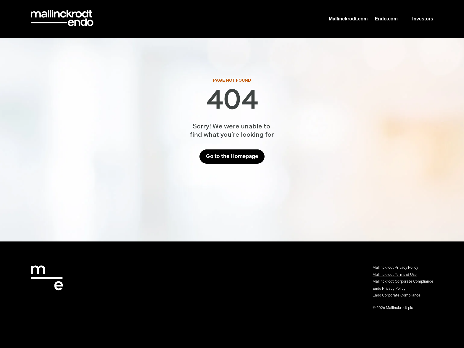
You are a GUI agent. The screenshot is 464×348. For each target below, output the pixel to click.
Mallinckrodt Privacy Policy (395, 267)
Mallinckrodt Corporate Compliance (403, 281)
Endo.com (386, 18)
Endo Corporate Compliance (396, 295)
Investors (422, 18)
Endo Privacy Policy (389, 288)
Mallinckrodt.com (348, 18)
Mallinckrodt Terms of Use (395, 275)
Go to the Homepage (232, 156)
